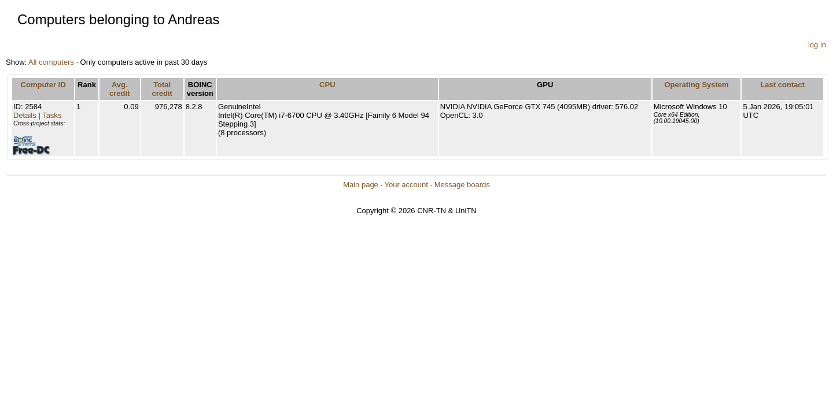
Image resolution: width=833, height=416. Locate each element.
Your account (405, 184)
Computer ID (43, 84)
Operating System (696, 84)
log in (817, 44)
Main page (360, 184)
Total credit (162, 89)
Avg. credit (119, 89)
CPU (327, 84)
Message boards (462, 184)
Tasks (51, 115)
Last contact (782, 84)
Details (24, 115)
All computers (51, 62)
